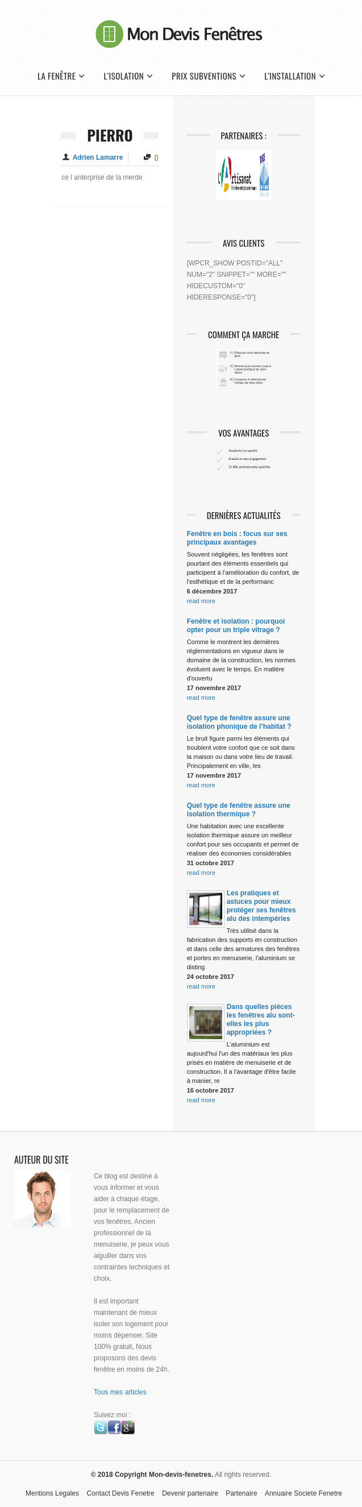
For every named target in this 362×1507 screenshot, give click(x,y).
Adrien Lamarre (98, 157)
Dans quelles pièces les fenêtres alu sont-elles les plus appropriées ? (261, 1019)
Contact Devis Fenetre (120, 1493)
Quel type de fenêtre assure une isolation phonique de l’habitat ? (239, 722)
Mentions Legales (52, 1493)
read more (201, 600)
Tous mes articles (120, 1392)
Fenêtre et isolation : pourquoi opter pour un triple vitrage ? (236, 625)
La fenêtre (57, 75)
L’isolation (124, 75)
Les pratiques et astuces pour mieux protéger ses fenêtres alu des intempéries (261, 906)
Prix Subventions (204, 75)
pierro (110, 135)
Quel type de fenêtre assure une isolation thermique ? (238, 810)
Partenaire (241, 1493)
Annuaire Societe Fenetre (303, 1493)
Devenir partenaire (190, 1493)
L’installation (290, 75)
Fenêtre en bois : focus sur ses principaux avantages (237, 538)
